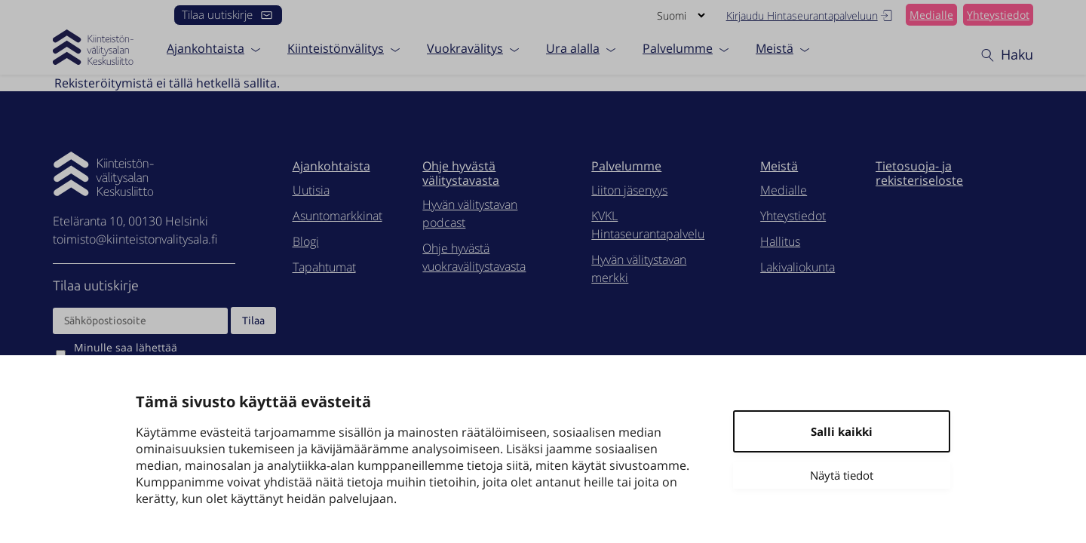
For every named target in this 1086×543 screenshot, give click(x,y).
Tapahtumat (324, 267)
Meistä (774, 47)
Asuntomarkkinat (337, 215)
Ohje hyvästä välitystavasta (460, 173)
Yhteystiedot (998, 15)
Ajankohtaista (205, 47)
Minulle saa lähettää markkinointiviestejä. (126, 354)
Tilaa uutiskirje (228, 14)
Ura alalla (573, 47)
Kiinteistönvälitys (335, 47)
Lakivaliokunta (797, 267)
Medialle (931, 15)
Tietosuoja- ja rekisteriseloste (919, 173)
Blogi (306, 241)
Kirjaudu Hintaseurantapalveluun (810, 15)
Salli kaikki (842, 431)
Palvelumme (678, 47)
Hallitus (780, 241)
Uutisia (311, 190)
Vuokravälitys (465, 47)
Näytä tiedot (841, 475)
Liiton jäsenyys (629, 190)
